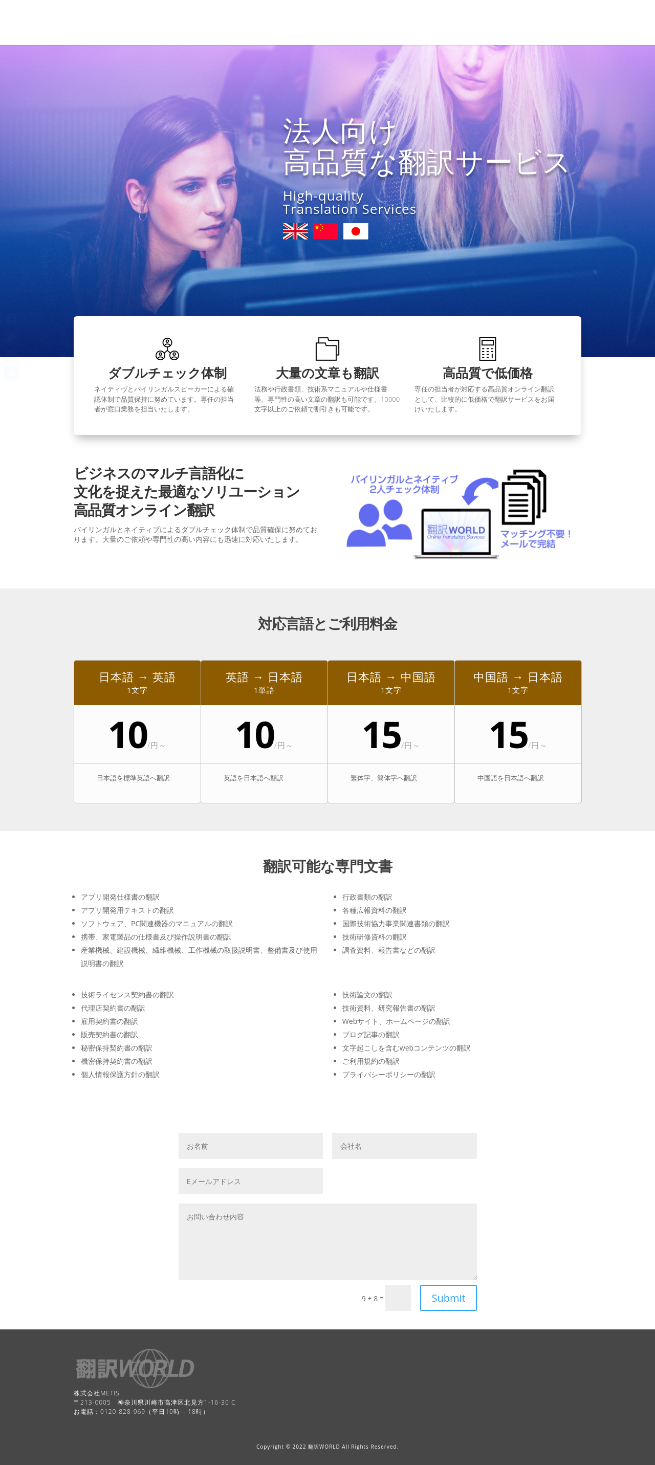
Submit (448, 1298)
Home (197, 14)
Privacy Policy (511, 14)
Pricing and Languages (440, 14)
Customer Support (297, 14)
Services (364, 32)
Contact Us (237, 14)
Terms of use (246, 32)
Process (199, 32)
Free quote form (366, 14)
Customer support (308, 32)
